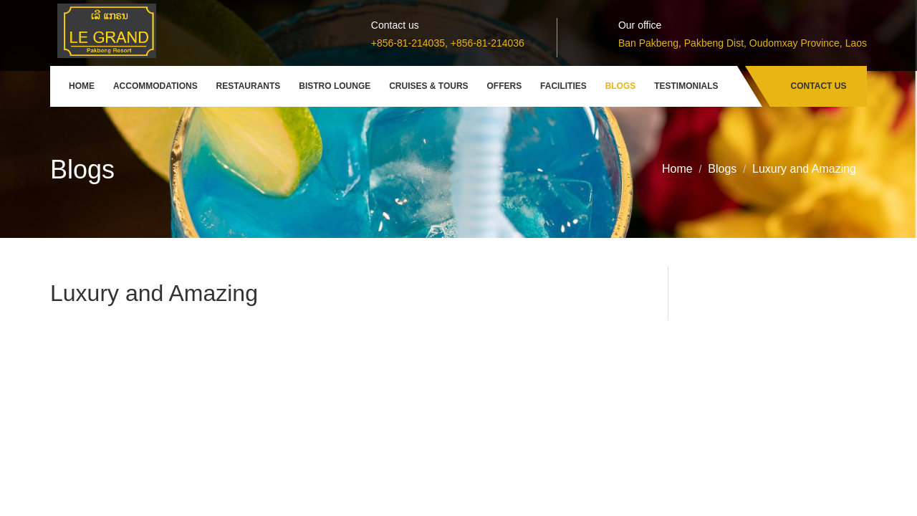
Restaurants (248, 86)
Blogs (620, 86)
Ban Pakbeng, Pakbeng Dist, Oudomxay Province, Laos (742, 43)
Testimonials (686, 86)
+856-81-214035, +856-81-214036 (447, 43)
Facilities (563, 86)
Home (82, 86)
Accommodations (155, 86)
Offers (504, 86)
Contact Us (819, 86)
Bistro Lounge (334, 86)
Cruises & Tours (428, 86)
